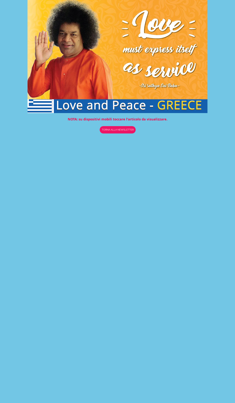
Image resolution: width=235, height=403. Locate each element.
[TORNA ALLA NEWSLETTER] (118, 129)
